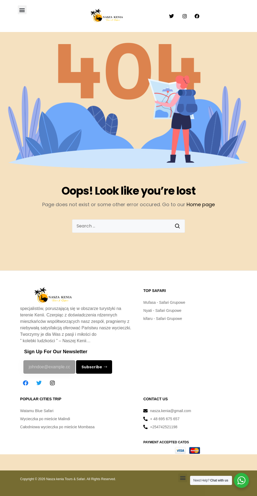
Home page (201, 204)
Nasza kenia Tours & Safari (65, 479)
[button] (22, 9)
